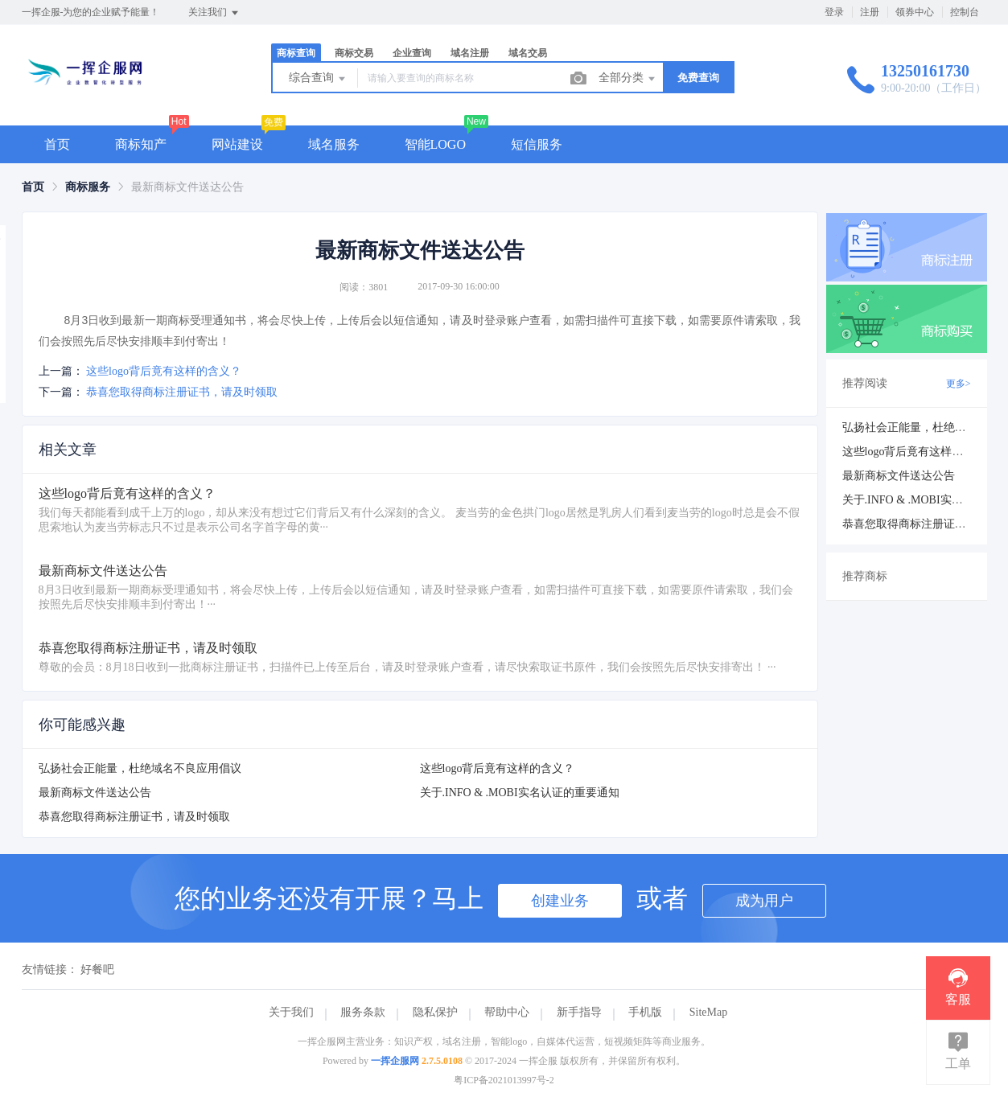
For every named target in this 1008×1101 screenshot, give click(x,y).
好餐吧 (97, 969)
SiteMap (708, 1012)
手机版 (645, 1012)
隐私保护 (435, 1012)
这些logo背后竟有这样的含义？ (163, 371)
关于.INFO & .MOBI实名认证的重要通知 (519, 793)
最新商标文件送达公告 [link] (187, 187)
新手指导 (579, 1012)
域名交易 (527, 53)
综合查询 (318, 78)
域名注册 (470, 53)
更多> (958, 383)
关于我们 (291, 1012)
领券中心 (914, 12)
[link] (33, 187)
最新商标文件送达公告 (95, 793)
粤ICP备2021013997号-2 (504, 1080)
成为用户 (764, 901)
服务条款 (362, 1012)
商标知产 (141, 144)
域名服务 (334, 144)
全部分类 (628, 78)
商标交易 (354, 53)
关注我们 (214, 13)
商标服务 (87, 187)
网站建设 (237, 144)
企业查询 (412, 53)
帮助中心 (506, 1012)
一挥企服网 (395, 1060)
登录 (834, 12)
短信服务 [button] (536, 144)
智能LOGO (435, 144)
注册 (869, 12)
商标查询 (296, 53)
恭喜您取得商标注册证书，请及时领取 (182, 392)
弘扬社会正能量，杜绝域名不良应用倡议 (140, 768)
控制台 (964, 12)
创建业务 (560, 901)
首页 (57, 144)
